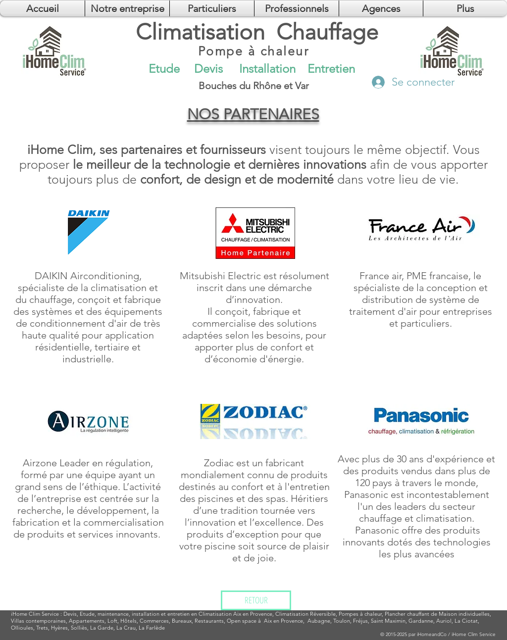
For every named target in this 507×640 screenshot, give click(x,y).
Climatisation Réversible (305, 613)
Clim (34, 613)
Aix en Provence (283, 620)
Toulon (341, 620)
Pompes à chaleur (360, 613)
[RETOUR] (256, 600)
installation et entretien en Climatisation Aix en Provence (202, 613)
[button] (381, 8)
